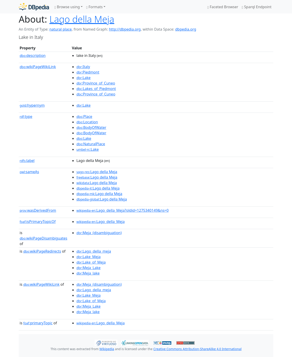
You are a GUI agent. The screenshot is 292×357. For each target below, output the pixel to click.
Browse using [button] (67, 6)
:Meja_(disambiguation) (99, 232)
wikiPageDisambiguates (43, 238)
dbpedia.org (185, 29)
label (27, 160)
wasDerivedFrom (38, 210)
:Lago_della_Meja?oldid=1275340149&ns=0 (122, 210)
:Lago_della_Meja (100, 221)
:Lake (83, 77)
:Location (87, 121)
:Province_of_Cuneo (95, 83)
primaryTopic (37, 322)
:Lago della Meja (96, 171)
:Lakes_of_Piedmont (96, 88)
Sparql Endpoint (256, 6)
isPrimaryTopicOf (38, 221)
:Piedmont (87, 72)
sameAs (29, 171)
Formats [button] (94, 6)
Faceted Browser (222, 6)
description (33, 55)
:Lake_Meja (88, 256)
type (26, 116)
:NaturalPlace (90, 143)
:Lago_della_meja (93, 251)
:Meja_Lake (88, 267)
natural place (60, 29)
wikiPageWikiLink (38, 66)
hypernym (32, 105)
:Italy (83, 66)
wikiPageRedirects (42, 251)
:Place (84, 116)
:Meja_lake (88, 273)
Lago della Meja (82, 19)
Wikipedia (106, 349)
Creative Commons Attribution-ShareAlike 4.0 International (197, 349)
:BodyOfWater (91, 127)
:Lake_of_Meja (91, 262)
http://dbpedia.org (125, 29)
